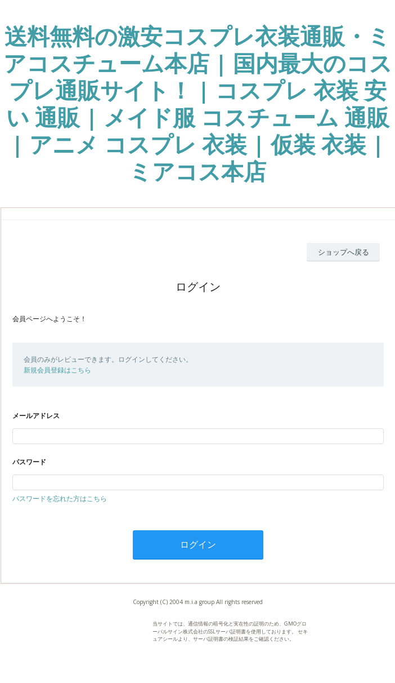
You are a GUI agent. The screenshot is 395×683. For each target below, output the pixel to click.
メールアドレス (36, 415)
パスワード (29, 462)
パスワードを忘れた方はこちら (59, 498)
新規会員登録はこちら (57, 370)
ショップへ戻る (343, 252)
